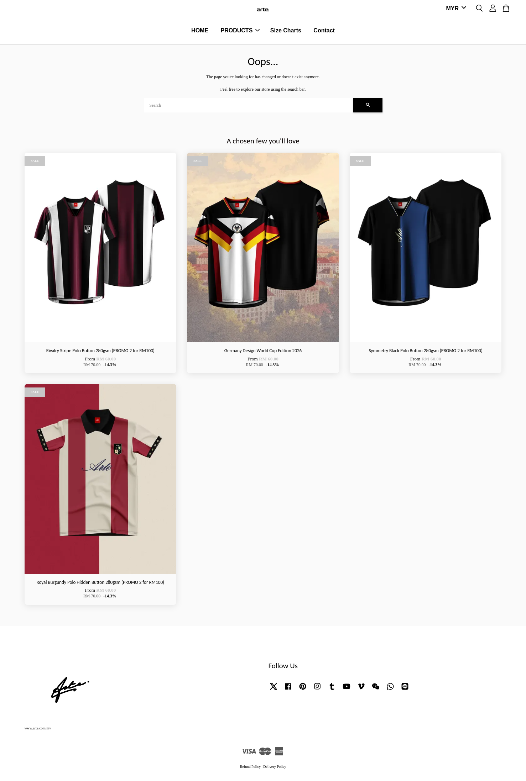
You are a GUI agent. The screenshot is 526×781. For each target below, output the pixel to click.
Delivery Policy (274, 767)
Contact (324, 31)
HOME (199, 31)
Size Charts (285, 31)
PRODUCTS (240, 31)
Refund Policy (250, 767)
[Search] (248, 106)
